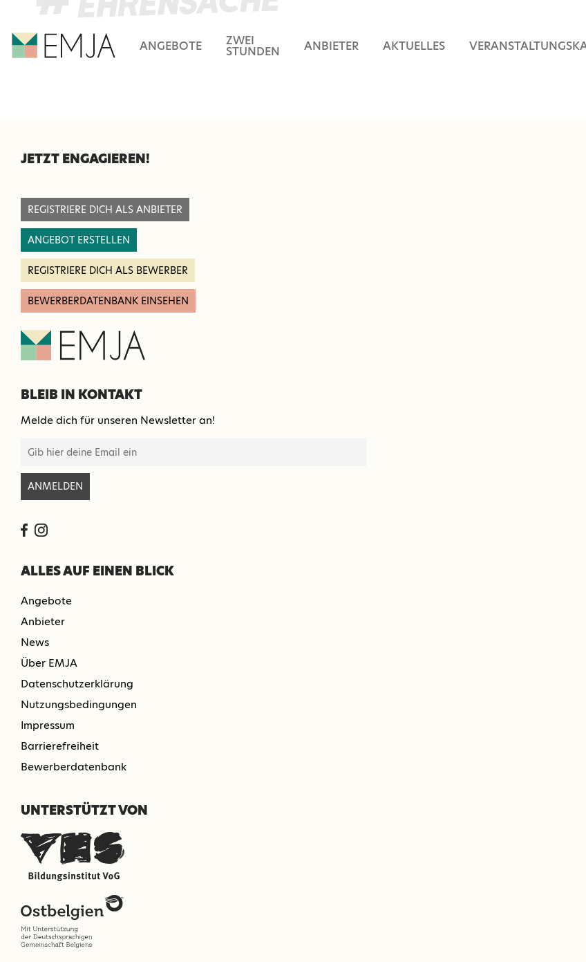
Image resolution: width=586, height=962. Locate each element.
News (35, 642)
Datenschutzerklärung (77, 683)
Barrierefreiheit (60, 746)
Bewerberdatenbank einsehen (108, 301)
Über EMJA (49, 663)
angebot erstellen (79, 240)
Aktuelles (414, 46)
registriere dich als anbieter (105, 209)
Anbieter (331, 46)
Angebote (171, 46)
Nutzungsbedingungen (79, 704)
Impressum (48, 725)
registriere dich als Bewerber (108, 270)
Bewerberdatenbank (73, 766)
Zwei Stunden (253, 46)
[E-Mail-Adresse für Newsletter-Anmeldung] (193, 452)
